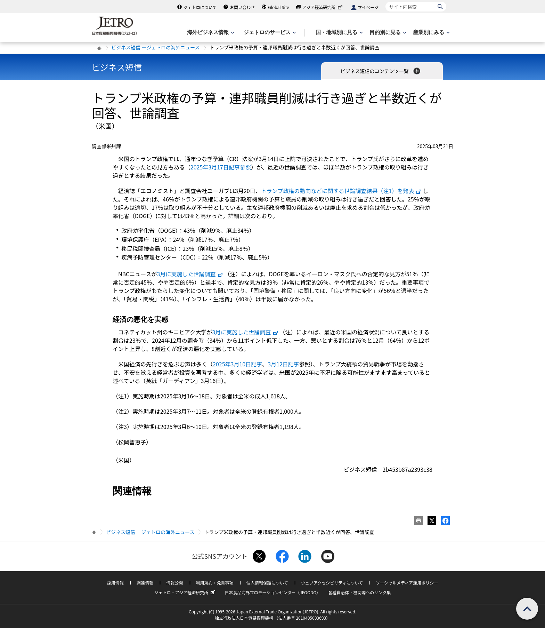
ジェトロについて (200, 7)
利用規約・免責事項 (215, 583)
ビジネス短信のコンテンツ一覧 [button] (380, 70)
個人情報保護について (267, 583)
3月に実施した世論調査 (190, 274)
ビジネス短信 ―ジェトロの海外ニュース (155, 47)
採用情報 (115, 583)
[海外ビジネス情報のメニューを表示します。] (210, 33)
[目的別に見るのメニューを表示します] (387, 33)
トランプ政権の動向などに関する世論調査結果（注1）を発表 (341, 190)
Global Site (278, 7)
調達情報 (145, 583)
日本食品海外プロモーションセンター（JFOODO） (272, 592)
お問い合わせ (242, 7)
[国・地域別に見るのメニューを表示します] (338, 33)
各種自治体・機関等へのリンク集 (359, 592)
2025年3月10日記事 (237, 364)
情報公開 (174, 583)
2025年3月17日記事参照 (220, 167)
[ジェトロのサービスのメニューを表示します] (269, 33)
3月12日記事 (283, 364)
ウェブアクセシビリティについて (332, 583)
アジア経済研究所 (323, 7)
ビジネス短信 (117, 67)
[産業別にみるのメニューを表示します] (430, 33)
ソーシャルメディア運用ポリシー (407, 583)
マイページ (368, 7)
